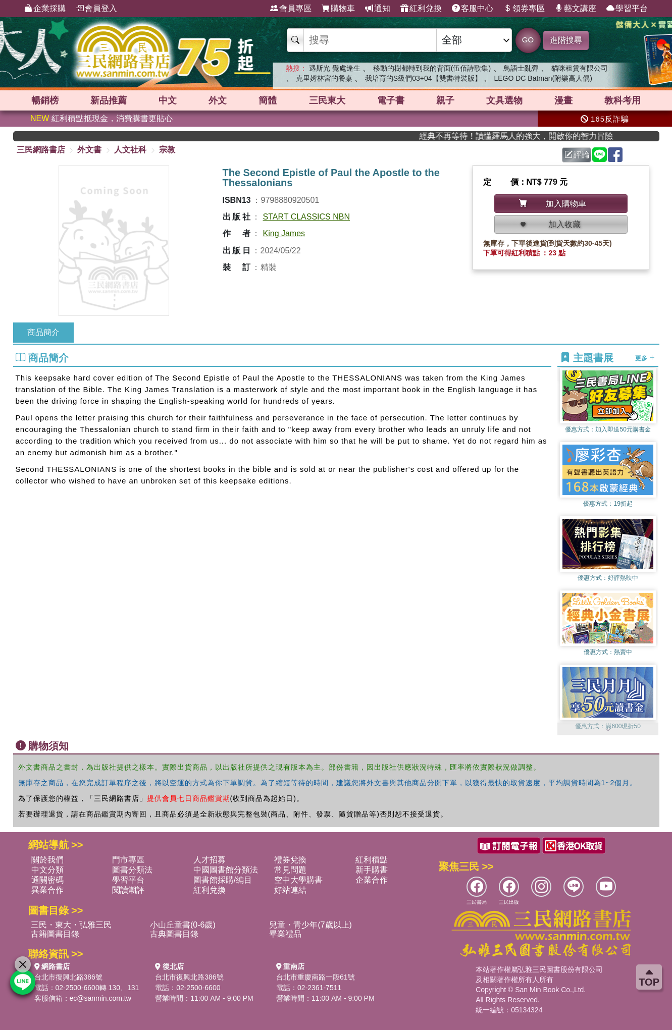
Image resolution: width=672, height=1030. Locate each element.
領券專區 (524, 8)
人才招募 (209, 859)
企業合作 (371, 880)
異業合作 (47, 890)
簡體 (268, 100)
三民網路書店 (41, 149)
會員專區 (291, 8)
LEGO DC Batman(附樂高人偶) (543, 78)
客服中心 (472, 8)
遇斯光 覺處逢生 (334, 68)
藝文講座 (575, 8)
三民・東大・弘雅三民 (71, 924)
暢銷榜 (45, 100)
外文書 (89, 149)
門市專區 (128, 859)
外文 (218, 100)
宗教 (167, 149)
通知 (377, 8)
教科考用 (622, 100)
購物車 (338, 8)
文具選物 (504, 100)
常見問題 (290, 869)
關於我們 (47, 859)
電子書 (390, 100)
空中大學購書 (298, 880)
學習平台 (627, 8)
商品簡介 (43, 332)
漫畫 (563, 100)
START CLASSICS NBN (306, 216)
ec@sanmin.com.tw (100, 998)
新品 (108, 100)
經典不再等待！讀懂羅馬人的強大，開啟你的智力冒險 (532, 136)
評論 (577, 154)
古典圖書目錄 (174, 934)
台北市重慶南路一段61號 (315, 977)
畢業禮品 (285, 934)
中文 (168, 100)
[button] (607, 730)
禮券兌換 (290, 859)
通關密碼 (47, 880)
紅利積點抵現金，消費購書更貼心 (101, 118)
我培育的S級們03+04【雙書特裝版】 (423, 78)
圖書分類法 (132, 869)
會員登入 (96, 8)
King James (284, 233)
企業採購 (45, 8)
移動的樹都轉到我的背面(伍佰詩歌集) (432, 68)
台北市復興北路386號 (68, 977)
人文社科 (130, 149)
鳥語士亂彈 (521, 68)
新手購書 (371, 869)
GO (528, 39)
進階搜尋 (566, 40)
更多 (645, 358)
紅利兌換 (421, 8)
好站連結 (290, 890)
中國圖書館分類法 (225, 869)
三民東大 (327, 100)
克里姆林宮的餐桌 (324, 78)
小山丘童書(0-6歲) (183, 924)
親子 (445, 100)
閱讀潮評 (128, 890)
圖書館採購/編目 (222, 880)
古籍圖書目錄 (55, 934)
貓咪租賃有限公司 (579, 68)
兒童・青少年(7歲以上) (310, 924)
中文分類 (47, 869)
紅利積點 (371, 859)
